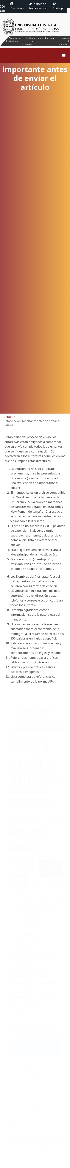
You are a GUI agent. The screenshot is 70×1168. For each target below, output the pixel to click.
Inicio (8, 416)
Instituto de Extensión (28, 41)
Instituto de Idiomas (64, 41)
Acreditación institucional (13, 39)
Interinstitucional (46, 38)
